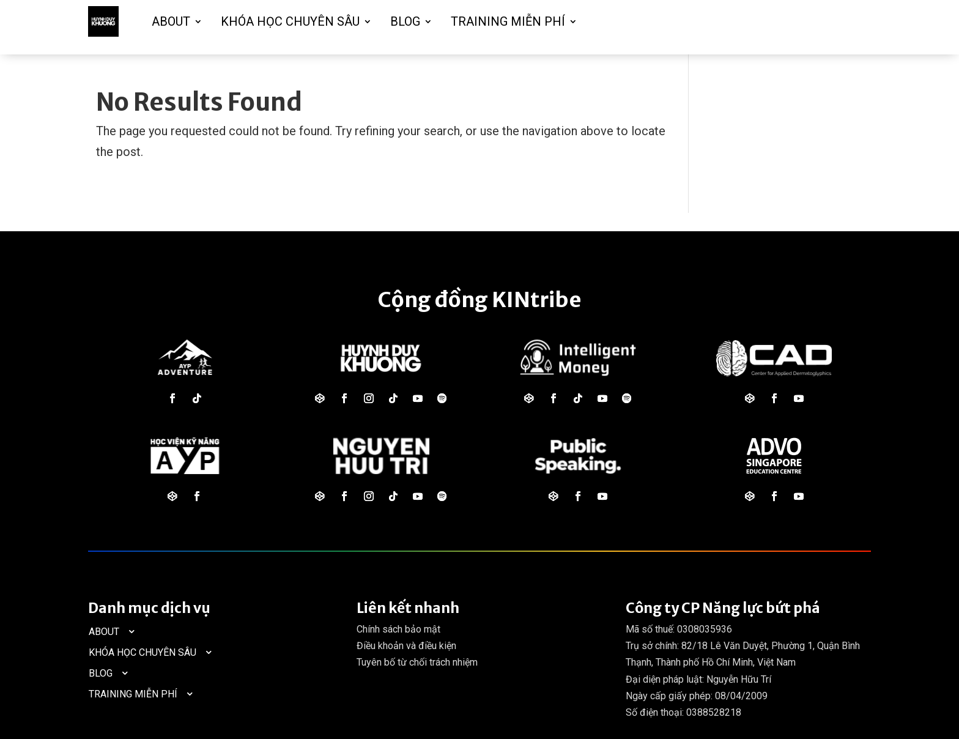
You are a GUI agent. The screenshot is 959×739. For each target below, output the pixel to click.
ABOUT (171, 21)
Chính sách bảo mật (398, 629)
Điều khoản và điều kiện (406, 646)
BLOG (405, 21)
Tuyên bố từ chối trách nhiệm (417, 662)
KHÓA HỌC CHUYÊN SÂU (290, 21)
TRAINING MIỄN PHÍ (508, 21)
